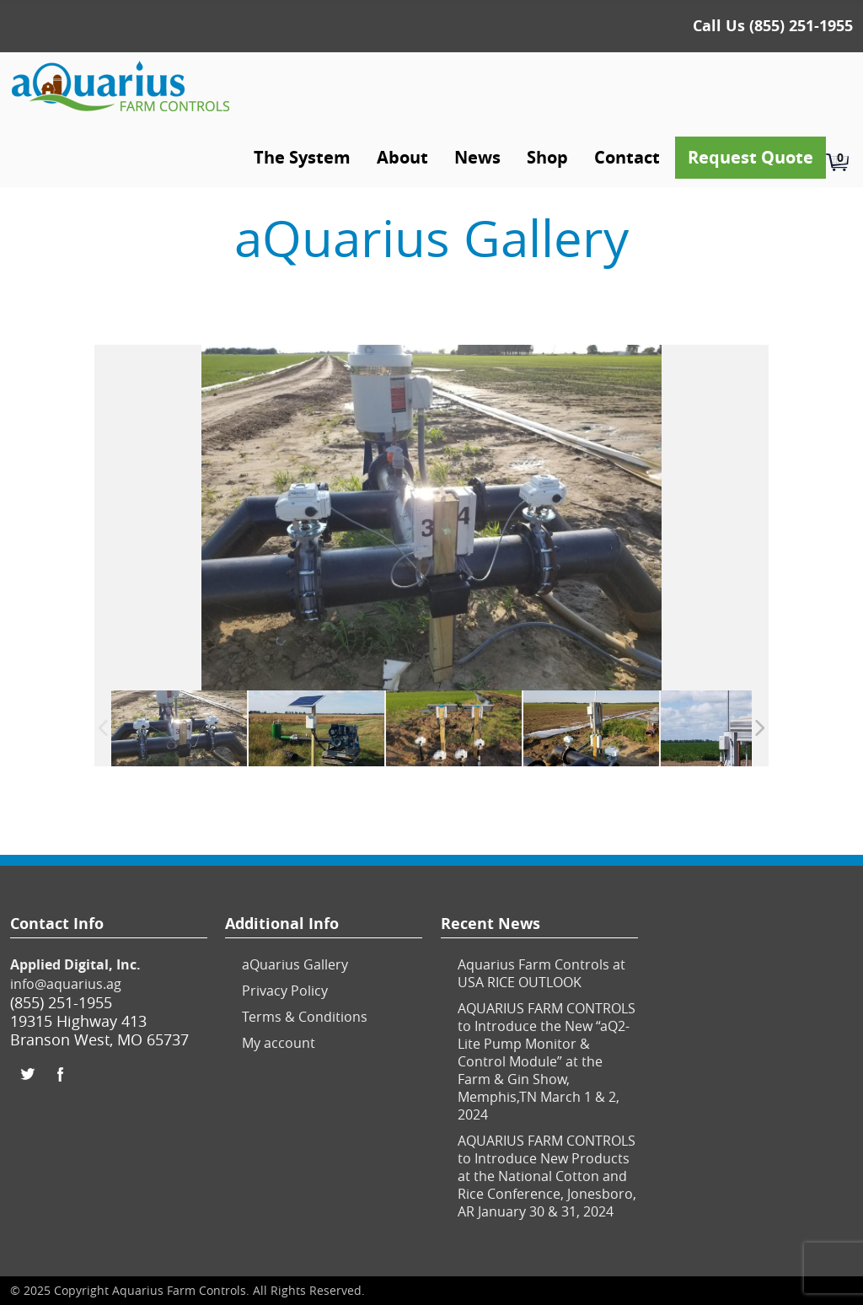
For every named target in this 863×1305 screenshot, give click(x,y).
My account (278, 1043)
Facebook (61, 1074)
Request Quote (750, 157)
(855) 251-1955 (801, 25)
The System (302, 157)
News (477, 157)
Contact (627, 157)
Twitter (27, 1074)
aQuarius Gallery (295, 964)
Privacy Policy (285, 990)
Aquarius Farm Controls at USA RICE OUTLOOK (541, 973)
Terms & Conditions (304, 1016)
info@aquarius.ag (65, 984)
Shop (547, 157)
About (402, 157)
